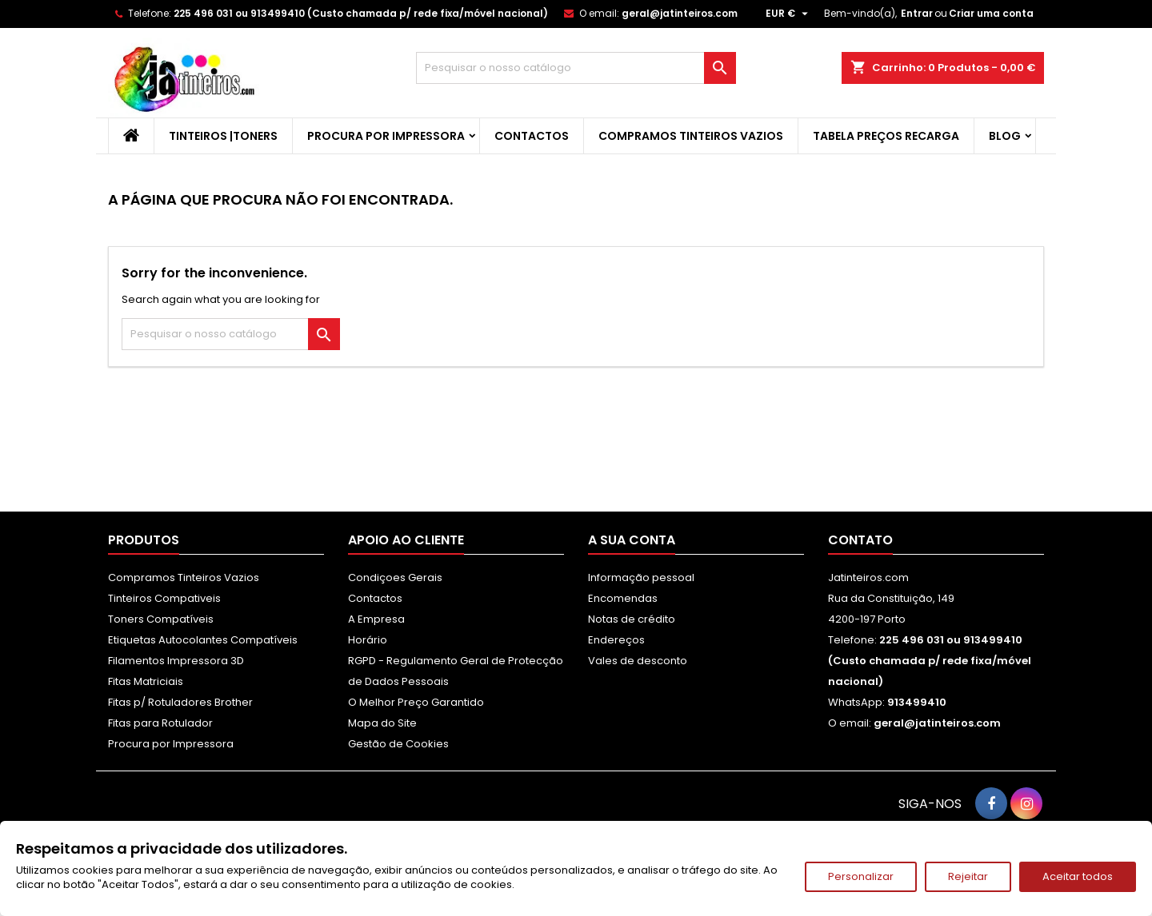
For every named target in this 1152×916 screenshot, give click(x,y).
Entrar (917, 13)
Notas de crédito (631, 619)
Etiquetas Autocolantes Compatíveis (203, 639)
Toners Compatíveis (161, 619)
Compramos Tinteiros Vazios (690, 136)
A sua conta (631, 540)
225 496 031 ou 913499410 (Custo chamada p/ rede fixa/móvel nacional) (361, 13)
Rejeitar (968, 876)
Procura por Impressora (386, 136)
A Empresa (376, 619)
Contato (860, 540)
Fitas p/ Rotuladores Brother (180, 702)
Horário (367, 639)
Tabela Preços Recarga (886, 136)
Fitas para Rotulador (160, 723)
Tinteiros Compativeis (164, 598)
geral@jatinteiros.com (680, 13)
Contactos (531, 136)
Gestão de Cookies (398, 743)
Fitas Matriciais (145, 681)
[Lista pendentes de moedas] (789, 13)
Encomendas (623, 598)
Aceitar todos (1077, 876)
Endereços (616, 639)
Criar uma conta (991, 13)
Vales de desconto (637, 660)
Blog (1005, 136)
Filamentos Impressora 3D (176, 660)
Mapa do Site (382, 723)
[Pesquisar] (576, 68)
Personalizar (861, 876)
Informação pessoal (641, 577)
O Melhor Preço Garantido (416, 702)
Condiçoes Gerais (395, 577)
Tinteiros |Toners (223, 136)
